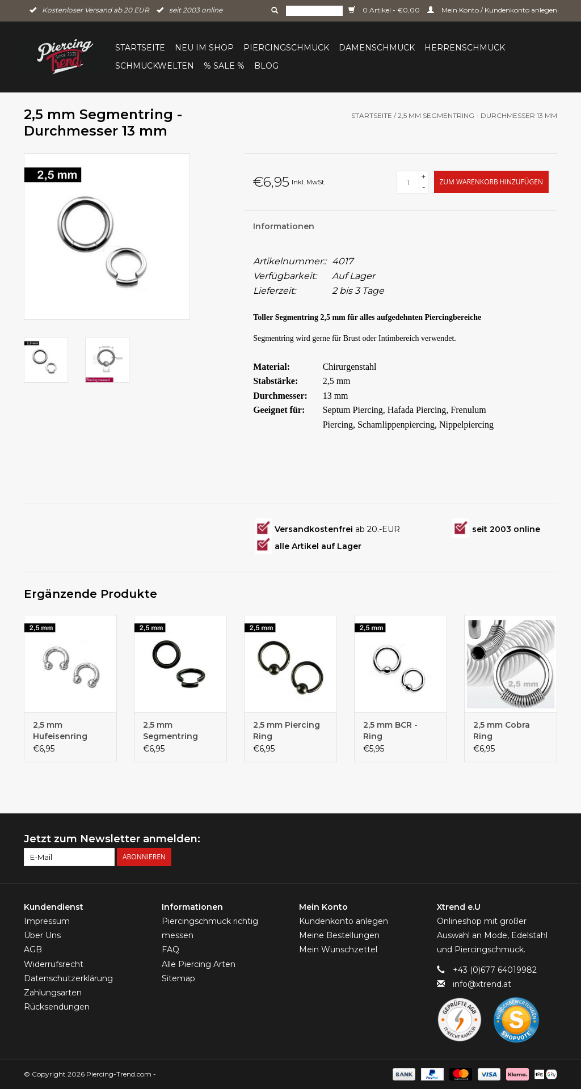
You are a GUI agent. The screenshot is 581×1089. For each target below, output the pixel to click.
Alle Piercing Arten (198, 964)
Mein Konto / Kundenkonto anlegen (492, 10)
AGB (33, 949)
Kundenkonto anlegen (343, 921)
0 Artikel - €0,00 (385, 10)
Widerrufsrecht (53, 964)
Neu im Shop (204, 48)
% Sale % (224, 66)
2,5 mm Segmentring (170, 730)
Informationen (283, 226)
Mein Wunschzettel (338, 949)
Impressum (47, 921)
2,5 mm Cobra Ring (501, 730)
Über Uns (42, 935)
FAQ (170, 949)
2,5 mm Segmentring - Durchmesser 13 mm (477, 115)
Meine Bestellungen (339, 935)
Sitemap (178, 978)
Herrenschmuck (464, 48)
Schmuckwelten (154, 66)
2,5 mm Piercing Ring (286, 730)
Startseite (140, 48)
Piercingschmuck (286, 48)
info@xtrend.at (482, 984)
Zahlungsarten (53, 992)
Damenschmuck (377, 48)
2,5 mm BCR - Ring (390, 730)
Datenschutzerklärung (68, 978)
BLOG (266, 66)
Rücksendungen (57, 1007)
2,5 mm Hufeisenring (60, 730)
